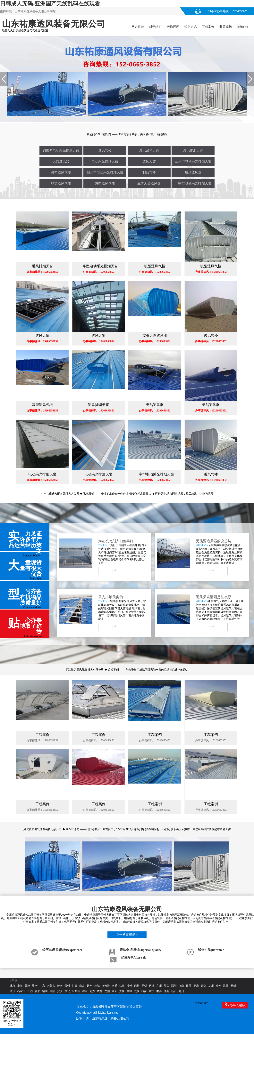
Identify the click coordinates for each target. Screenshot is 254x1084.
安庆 (60, 991)
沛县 (166, 991)
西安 (114, 991)
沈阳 (107, 991)
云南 (60, 985)
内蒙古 (51, 985)
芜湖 (92, 991)
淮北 (67, 991)
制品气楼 (149, 172)
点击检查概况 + (127, 934)
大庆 (122, 991)
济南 (181, 985)
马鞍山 (76, 991)
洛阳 (226, 985)
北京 (12, 985)
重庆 (35, 985)
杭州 (211, 985)
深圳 (174, 985)
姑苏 (122, 985)
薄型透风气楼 (105, 183)
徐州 (137, 985)
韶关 (166, 985)
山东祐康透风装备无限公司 (110, 1018)
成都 (99, 991)
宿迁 (151, 985)
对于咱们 (155, 26)
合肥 (37, 991)
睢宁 (151, 991)
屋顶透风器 (193, 172)
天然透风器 (61, 161)
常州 (129, 985)
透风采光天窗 (149, 150)
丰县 (159, 991)
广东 (42, 985)
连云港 (106, 985)
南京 (82, 985)
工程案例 (208, 26)
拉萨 (144, 991)
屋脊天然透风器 (149, 183)
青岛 (203, 985)
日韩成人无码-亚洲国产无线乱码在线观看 (50, 4)
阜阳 (52, 991)
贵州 (67, 985)
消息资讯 (190, 26)
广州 (159, 985)
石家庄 (21, 991)
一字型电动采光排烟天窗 (193, 183)
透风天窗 (149, 161)
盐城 (97, 985)
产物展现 (173, 26)
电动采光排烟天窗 (105, 161)
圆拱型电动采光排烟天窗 (61, 150)
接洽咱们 (243, 26)
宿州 (45, 991)
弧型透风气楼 (61, 172)
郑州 (218, 985)
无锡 (144, 985)
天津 (27, 985)
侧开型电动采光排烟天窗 (105, 172)
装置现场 (225, 26)
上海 (20, 985)
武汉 (12, 991)
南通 (114, 985)
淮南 (85, 991)
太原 (137, 991)
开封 (233, 985)
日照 (188, 985)
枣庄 (196, 985)
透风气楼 (105, 150)
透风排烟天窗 (193, 150)
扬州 (89, 985)
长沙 (30, 991)
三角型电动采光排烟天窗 (193, 161)
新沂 (174, 991)
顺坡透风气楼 (61, 183)
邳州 (181, 991)
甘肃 (74, 985)
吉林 (129, 991)
